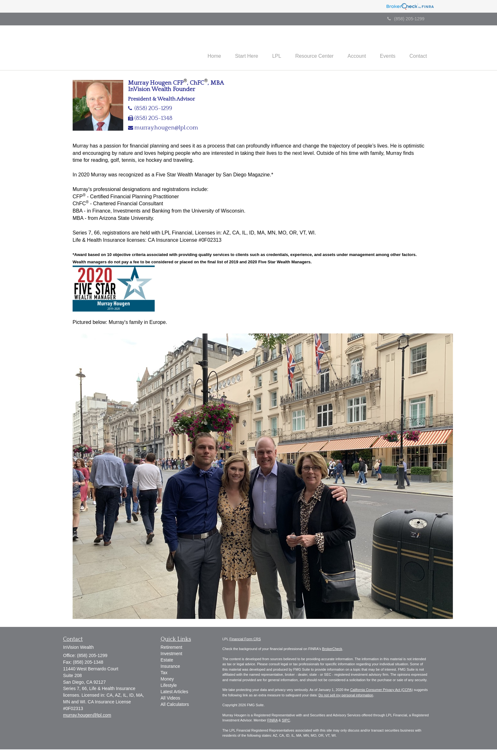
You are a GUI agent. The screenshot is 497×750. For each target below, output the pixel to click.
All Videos (170, 698)
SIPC (286, 721)
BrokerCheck (332, 649)
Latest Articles (174, 692)
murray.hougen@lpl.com (166, 128)
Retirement (171, 648)
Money (167, 679)
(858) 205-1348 (153, 118)
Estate (167, 660)
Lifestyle (169, 686)
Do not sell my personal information (346, 696)
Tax (164, 673)
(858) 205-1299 (405, 18)
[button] (236, 48)
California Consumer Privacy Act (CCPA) (381, 690)
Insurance (170, 667)
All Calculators (175, 705)
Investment (171, 654)
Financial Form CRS (245, 639)
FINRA (272, 721)
